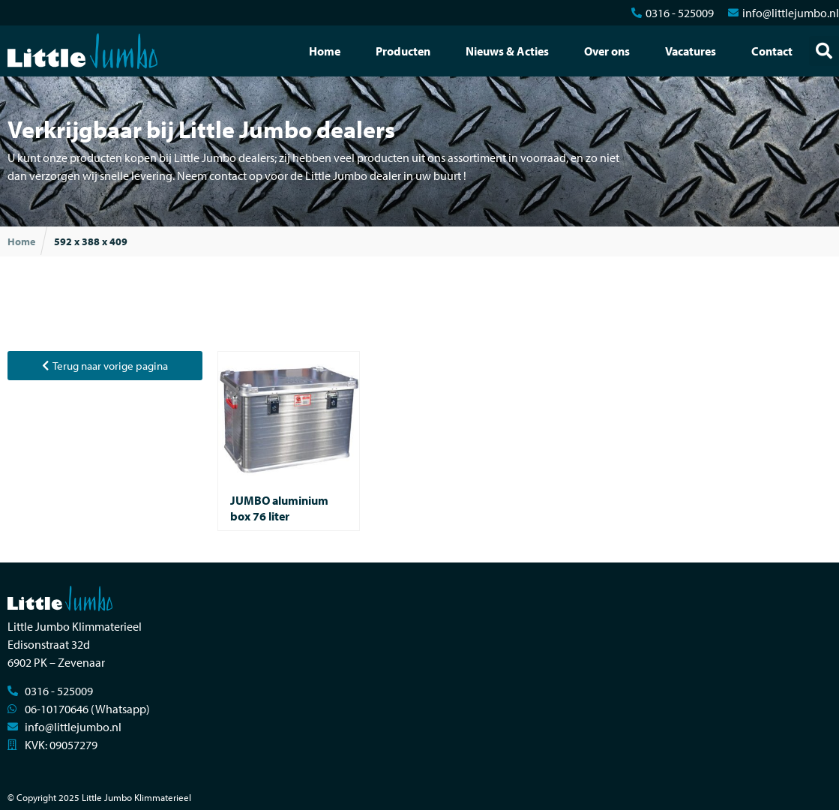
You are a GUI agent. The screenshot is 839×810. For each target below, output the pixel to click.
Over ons (607, 51)
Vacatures (690, 51)
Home (324, 51)
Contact (772, 51)
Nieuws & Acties (507, 51)
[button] (824, 51)
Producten (403, 51)
